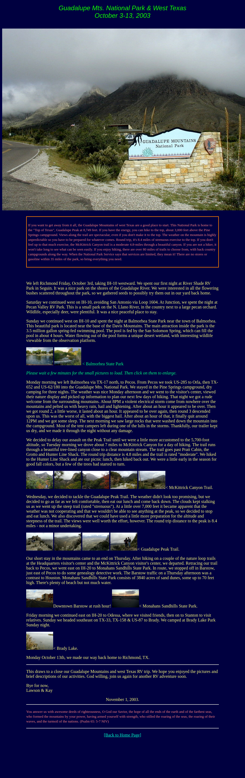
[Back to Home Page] (122, 735)
